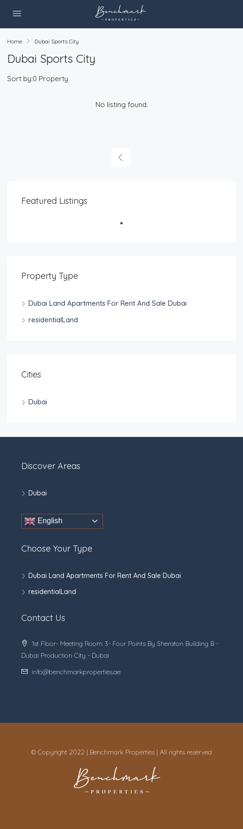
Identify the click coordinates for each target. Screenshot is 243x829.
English (43, 521)
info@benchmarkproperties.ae (76, 672)
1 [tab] (126, 227)
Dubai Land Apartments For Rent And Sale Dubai (107, 303)
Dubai (37, 401)
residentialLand (53, 319)
